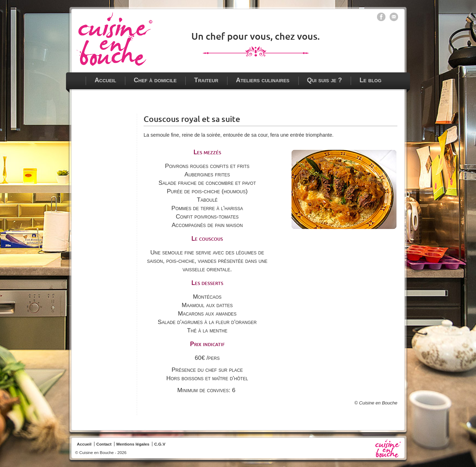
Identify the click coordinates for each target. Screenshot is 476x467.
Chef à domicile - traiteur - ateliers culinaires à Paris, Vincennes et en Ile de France (114, 39)
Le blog (370, 80)
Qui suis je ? (324, 80)
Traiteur (206, 80)
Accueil (105, 80)
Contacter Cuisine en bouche (394, 17)
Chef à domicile (155, 80)
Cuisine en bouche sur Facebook (381, 17)
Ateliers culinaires (263, 80)
